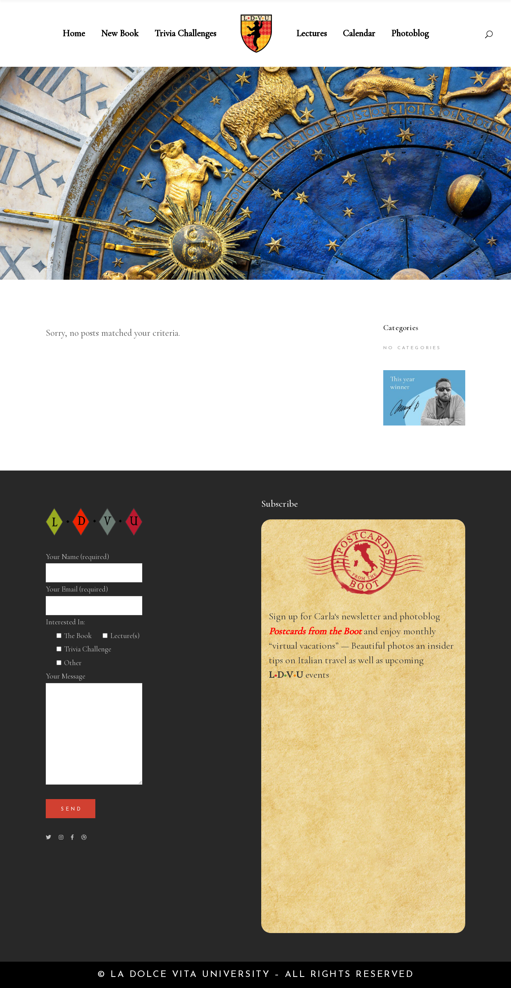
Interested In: (65, 622)
